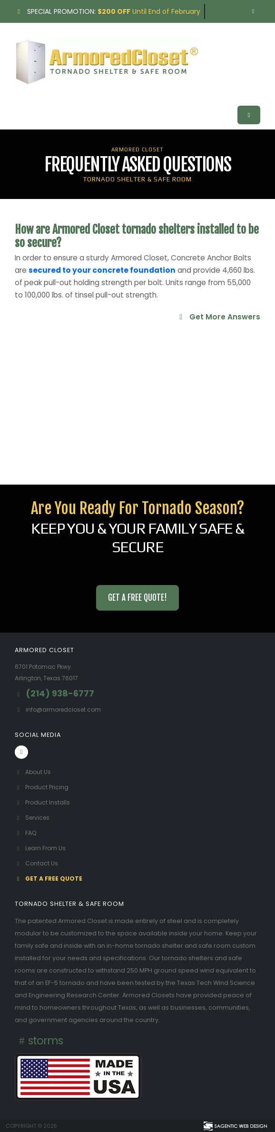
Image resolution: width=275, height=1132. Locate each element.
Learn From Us (42, 848)
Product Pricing (43, 787)
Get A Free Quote (49, 878)
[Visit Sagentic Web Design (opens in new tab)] (234, 1126)
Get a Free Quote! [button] (137, 598)
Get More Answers (218, 317)
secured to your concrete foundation (102, 270)
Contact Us (37, 863)
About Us (33, 772)
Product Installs (43, 802)
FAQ (26, 833)
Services (33, 818)
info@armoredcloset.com (66, 709)
